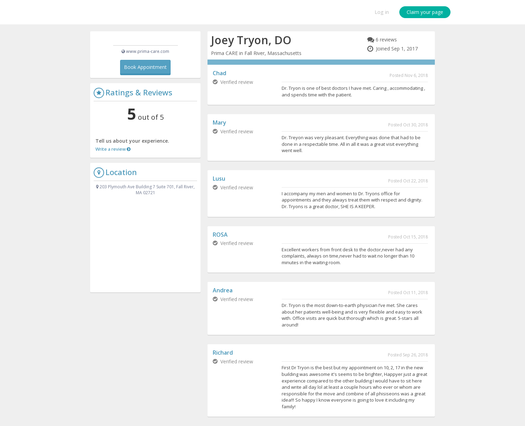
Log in (382, 12)
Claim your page (425, 12)
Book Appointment (145, 78)
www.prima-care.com (147, 63)
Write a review (113, 160)
